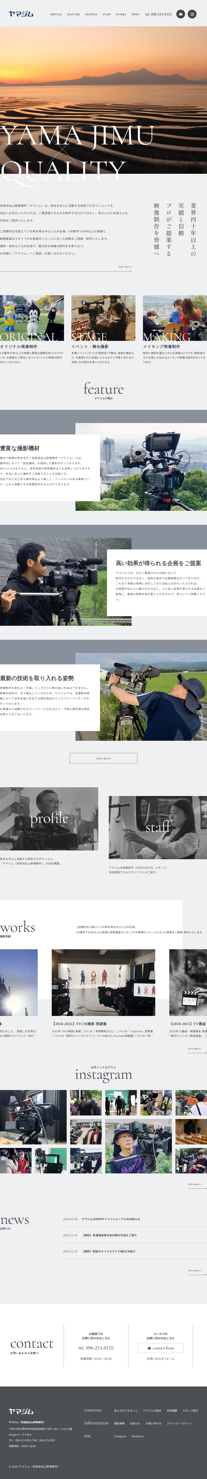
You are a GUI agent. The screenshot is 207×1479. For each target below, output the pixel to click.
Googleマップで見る (20, 1434)
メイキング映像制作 (161, 346)
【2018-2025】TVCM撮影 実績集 (79, 1024)
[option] (103, 100)
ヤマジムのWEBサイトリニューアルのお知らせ (101, 1219)
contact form (161, 1348)
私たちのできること (126, 1410)
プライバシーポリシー (180, 1423)
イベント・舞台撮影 (90, 346)
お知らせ (135, 1423)
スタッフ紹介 (190, 1410)
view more (125, 266)
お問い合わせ (153, 1423)
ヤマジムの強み (152, 1410)
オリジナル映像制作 (18, 346)
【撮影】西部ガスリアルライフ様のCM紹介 (99, 1251)
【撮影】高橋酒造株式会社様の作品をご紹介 (100, 1235)
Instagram (120, 1436)
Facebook (137, 1436)
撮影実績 (119, 1423)
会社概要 (172, 1410)
